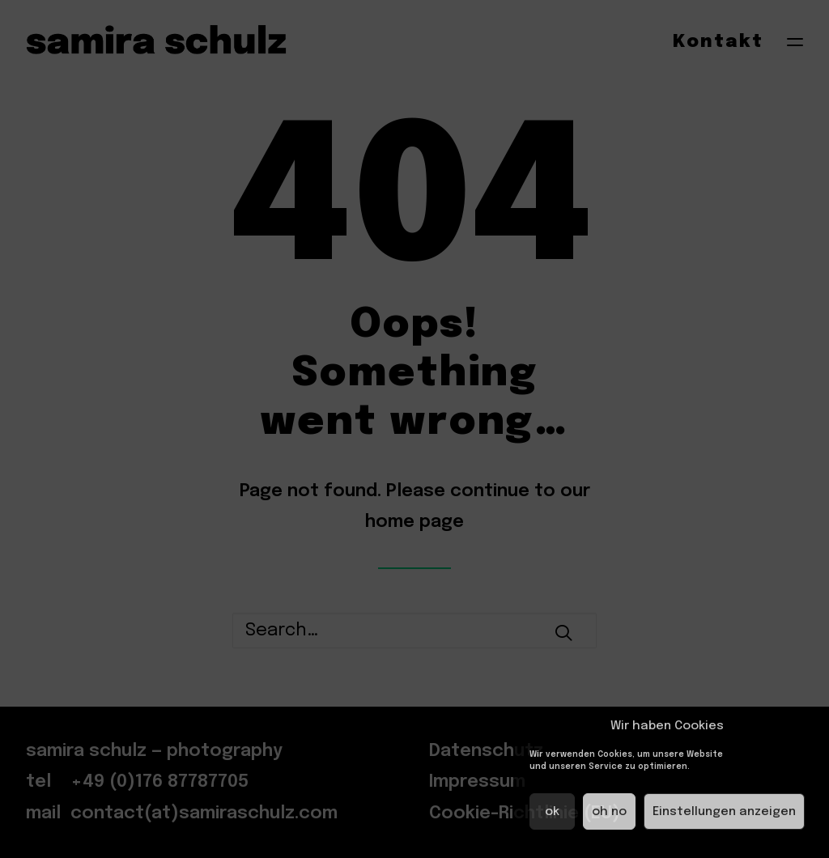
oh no (609, 811)
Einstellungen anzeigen (724, 811)
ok (552, 811)
